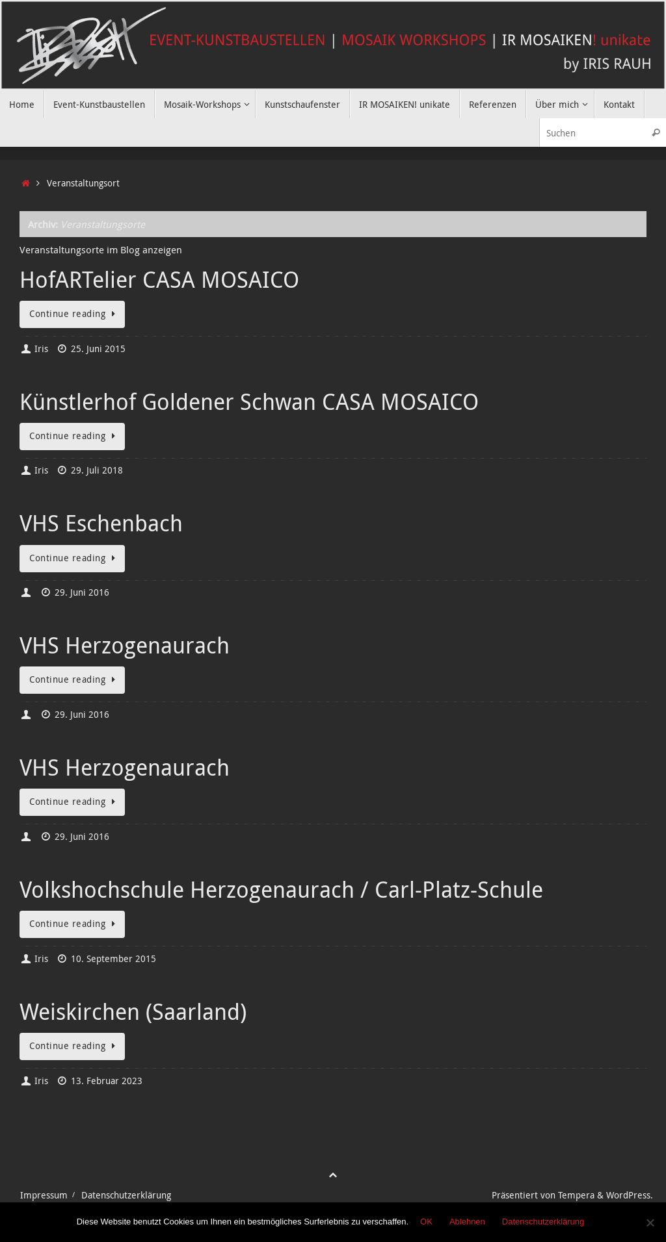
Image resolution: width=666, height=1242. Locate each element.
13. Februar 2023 (106, 1081)
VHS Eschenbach (101, 523)
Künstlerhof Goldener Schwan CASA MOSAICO (249, 401)
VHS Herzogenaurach (125, 645)
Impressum (44, 1195)
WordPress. (629, 1195)
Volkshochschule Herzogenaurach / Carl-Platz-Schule (281, 889)
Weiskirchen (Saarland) (133, 1011)
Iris (41, 349)
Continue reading (74, 314)
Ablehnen (467, 1221)
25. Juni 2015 (98, 349)
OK (426, 1221)
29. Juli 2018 (97, 470)
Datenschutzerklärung (126, 1195)
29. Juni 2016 (82, 592)
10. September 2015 (113, 959)
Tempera (576, 1195)
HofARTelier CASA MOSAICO (159, 279)
